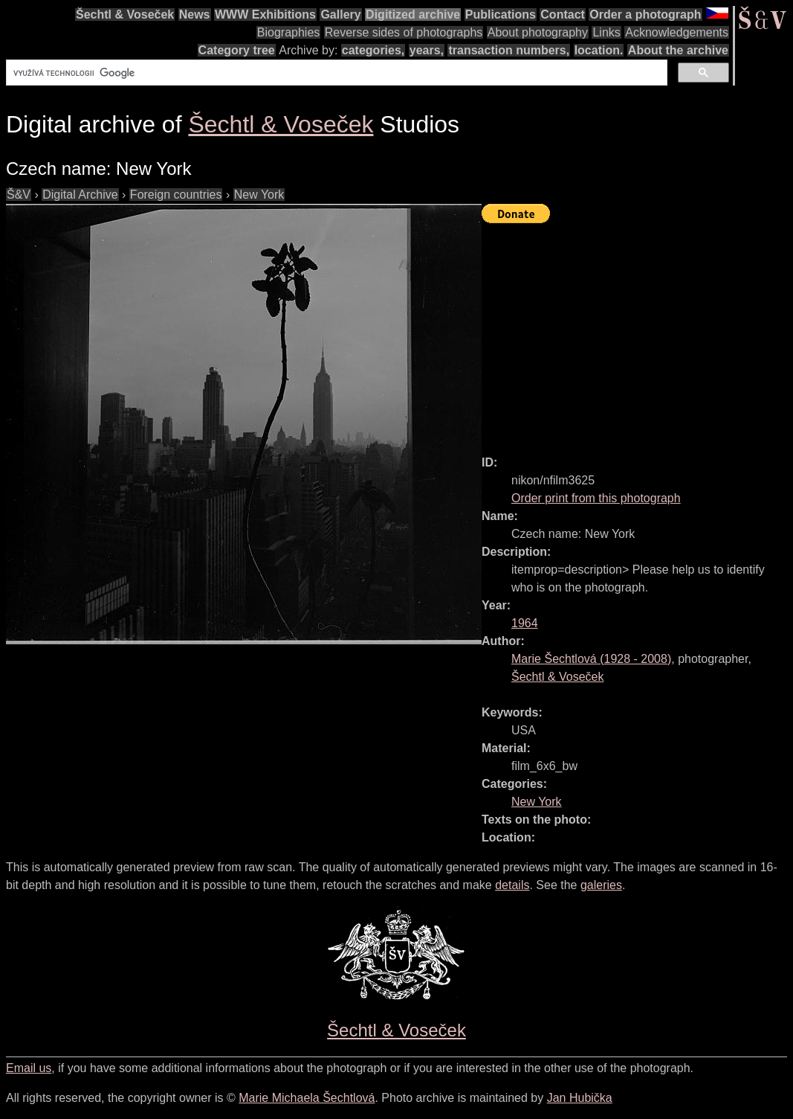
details (512, 885)
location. (599, 50)
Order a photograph (645, 14)
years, (427, 50)
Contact (562, 14)
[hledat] (335, 73)
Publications (500, 14)
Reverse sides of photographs (404, 32)
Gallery (340, 14)
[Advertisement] (637, 332)
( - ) (591, 659)
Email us (28, 1068)
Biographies (288, 32)
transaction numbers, (508, 50)
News (194, 14)
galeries (601, 885)
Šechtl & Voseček (125, 14)
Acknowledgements (676, 32)
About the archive (678, 50)
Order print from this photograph (596, 498)
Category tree (236, 50)
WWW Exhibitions (265, 14)
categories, (373, 50)
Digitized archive (413, 14)
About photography (538, 32)
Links (606, 32)
